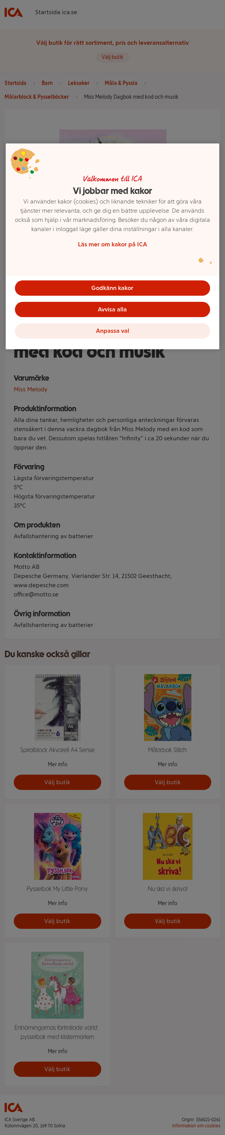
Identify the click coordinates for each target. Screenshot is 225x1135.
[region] (113, 246)
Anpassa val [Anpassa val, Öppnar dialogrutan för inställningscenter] (112, 330)
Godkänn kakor (112, 287)
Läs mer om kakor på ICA (112, 244)
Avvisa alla (112, 309)
